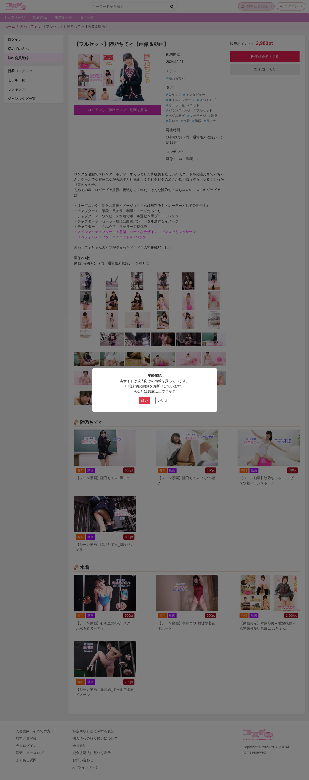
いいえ (163, 400)
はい (144, 400)
